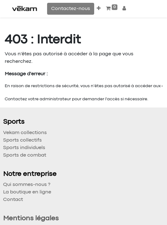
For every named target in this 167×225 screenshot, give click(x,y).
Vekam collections (25, 133)
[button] (98, 8)
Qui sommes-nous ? (26, 184)
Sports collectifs (22, 140)
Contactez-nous (70, 9)
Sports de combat (24, 155)
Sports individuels (24, 148)
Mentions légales (31, 219)
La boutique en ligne (27, 192)
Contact (13, 200)
